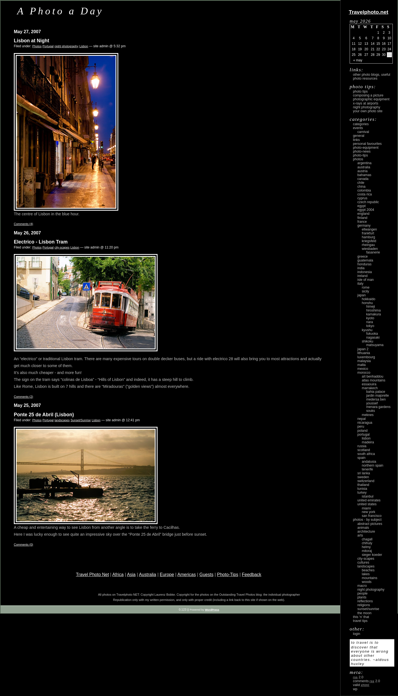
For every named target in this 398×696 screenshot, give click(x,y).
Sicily (365, 291)
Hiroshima (373, 310)
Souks (370, 411)
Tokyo (370, 326)
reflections (365, 601)
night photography (66, 46)
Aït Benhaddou (372, 376)
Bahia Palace (375, 392)
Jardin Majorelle (377, 395)
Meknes (368, 415)
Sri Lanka (363, 473)
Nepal (361, 419)
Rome (366, 287)
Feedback (251, 574)
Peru (360, 426)
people (362, 593)
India (361, 268)
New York (368, 512)
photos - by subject (367, 520)
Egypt (361, 206)
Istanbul (367, 496)
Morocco (363, 373)
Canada (362, 179)
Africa (118, 574)
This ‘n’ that (361, 617)
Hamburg (368, 237)
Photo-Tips (227, 574)
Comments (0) (23, 544)
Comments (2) (23, 396)
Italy (360, 284)
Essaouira (369, 384)
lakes (366, 574)
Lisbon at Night (31, 40)
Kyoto (370, 318)
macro (362, 586)
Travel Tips (360, 621)
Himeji (370, 306)
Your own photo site (368, 111)
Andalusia (369, 462)
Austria (362, 171)
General (358, 136)
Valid (361, 685)
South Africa (366, 454)
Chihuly (367, 543)
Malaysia (364, 361)
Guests (206, 574)
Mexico (362, 369)
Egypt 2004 (365, 210)
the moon (364, 613)
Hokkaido (368, 299)
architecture (366, 531)
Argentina (364, 163)
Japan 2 (362, 349)
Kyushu (367, 330)
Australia (147, 574)
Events (358, 128)
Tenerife (367, 469)
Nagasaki (372, 337)
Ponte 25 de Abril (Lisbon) (44, 414)
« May (357, 60)
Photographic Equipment (371, 99)
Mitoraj (367, 551)
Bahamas (364, 175)
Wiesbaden (370, 249)
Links (356, 140)
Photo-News (362, 151)
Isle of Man (365, 280)
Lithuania (363, 353)
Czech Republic (368, 202)
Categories (361, 124)
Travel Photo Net (92, 574)
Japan (361, 295)
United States (366, 504)
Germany (364, 225)
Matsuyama (374, 345)
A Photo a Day (60, 11)
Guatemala (365, 260)
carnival (363, 132)
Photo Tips (360, 91)
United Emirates (369, 500)
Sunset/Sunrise (80, 420)
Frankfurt (368, 233)
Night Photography (366, 107)
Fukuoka (372, 334)
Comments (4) (23, 224)
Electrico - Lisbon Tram (41, 242)
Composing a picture (368, 95)
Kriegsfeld (369, 241)
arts (360, 535)
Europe (167, 574)
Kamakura (373, 314)
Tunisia (362, 489)
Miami (366, 508)
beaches (368, 570)
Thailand (363, 485)
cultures (363, 562)
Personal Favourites (367, 144)
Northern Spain (372, 465)
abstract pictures (369, 524)
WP (355, 689)
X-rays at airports (365, 103)
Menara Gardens (378, 407)
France (362, 222)
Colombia (364, 190)
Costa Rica (364, 194)
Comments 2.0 (366, 681)
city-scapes (61, 247)
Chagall (367, 539)
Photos (37, 46)
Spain (361, 458)
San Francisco (372, 516)
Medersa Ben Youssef (376, 401)
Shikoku (367, 341)
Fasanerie (373, 252)
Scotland (363, 450)
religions (363, 605)
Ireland (362, 276)
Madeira (368, 442)
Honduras (364, 264)
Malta (361, 365)
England (363, 214)
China (361, 187)
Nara (369, 322)
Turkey (361, 492)
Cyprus (362, 198)
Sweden (363, 477)
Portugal (48, 46)
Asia (131, 574)
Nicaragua (364, 423)
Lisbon (83, 46)
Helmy (366, 547)
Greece (362, 256)
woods (366, 582)
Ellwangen (369, 229)
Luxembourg (366, 357)
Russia (361, 446)
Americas (186, 574)
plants (361, 597)
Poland (362, 431)
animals (363, 528)
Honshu (367, 303)
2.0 (358, 677)
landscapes (62, 420)
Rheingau (368, 245)
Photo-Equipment (365, 148)
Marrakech (370, 388)
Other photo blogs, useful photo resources (371, 76)
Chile (360, 183)
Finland (362, 218)
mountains (369, 578)
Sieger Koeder (372, 555)
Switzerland (365, 481)
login (356, 634)
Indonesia (364, 272)
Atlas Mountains (373, 380)
